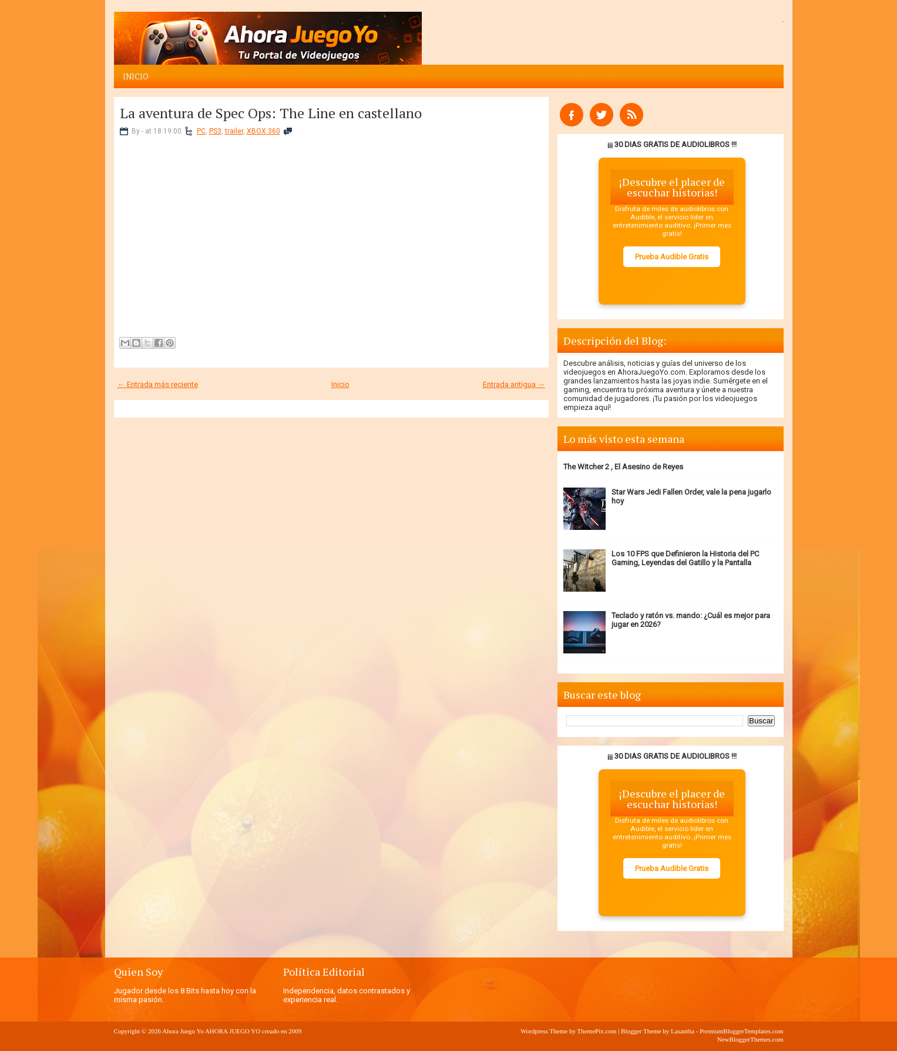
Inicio (136, 76)
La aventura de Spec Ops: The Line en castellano (271, 113)
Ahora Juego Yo (183, 1031)
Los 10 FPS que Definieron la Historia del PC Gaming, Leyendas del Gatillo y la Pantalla (685, 558)
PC (201, 131)
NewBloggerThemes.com (750, 1039)
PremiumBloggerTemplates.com (742, 1031)
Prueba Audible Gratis (671, 256)
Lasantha (682, 1031)
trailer (234, 131)
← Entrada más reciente (157, 384)
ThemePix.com (596, 1031)
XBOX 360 (263, 131)
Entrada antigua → (514, 384)
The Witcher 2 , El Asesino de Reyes (623, 466)
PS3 (215, 131)
